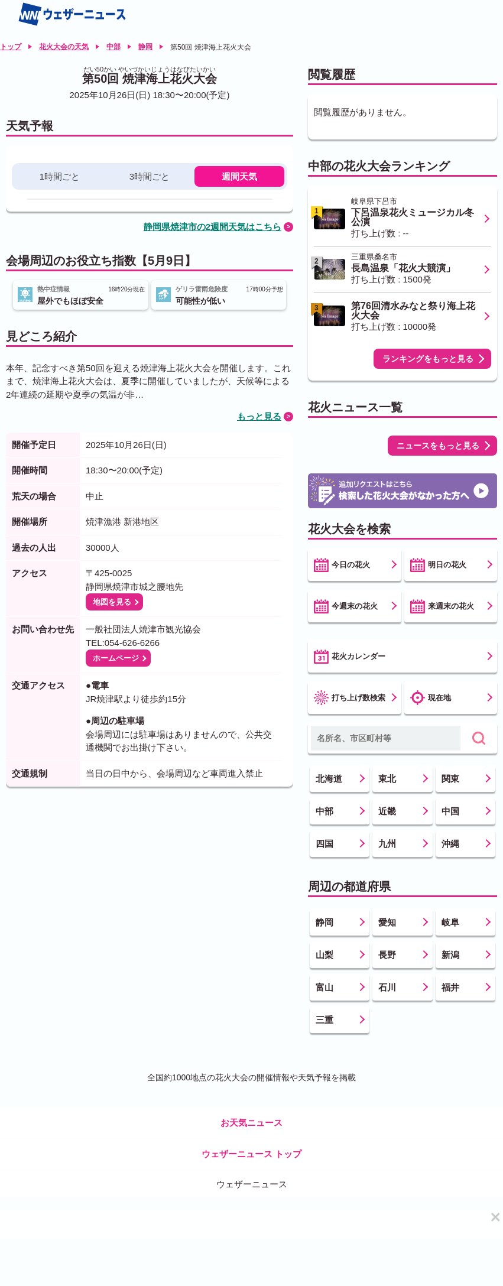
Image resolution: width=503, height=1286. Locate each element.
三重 (324, 1020)
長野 (387, 955)
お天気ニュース (251, 1123)
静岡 (145, 47)
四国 (324, 844)
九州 (387, 844)
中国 (450, 811)
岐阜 (450, 922)
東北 (387, 779)
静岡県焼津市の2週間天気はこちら (212, 227)
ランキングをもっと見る (427, 358)
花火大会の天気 (64, 47)
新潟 (450, 955)
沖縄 (450, 844)
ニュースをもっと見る (438, 445)
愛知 (387, 922)
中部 (113, 47)
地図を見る (112, 601)
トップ (10, 47)
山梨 (324, 955)
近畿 (387, 811)
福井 (450, 987)
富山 (324, 987)
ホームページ (116, 658)
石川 (387, 987)
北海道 (329, 779)
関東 (450, 779)
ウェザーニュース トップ (251, 1154)
